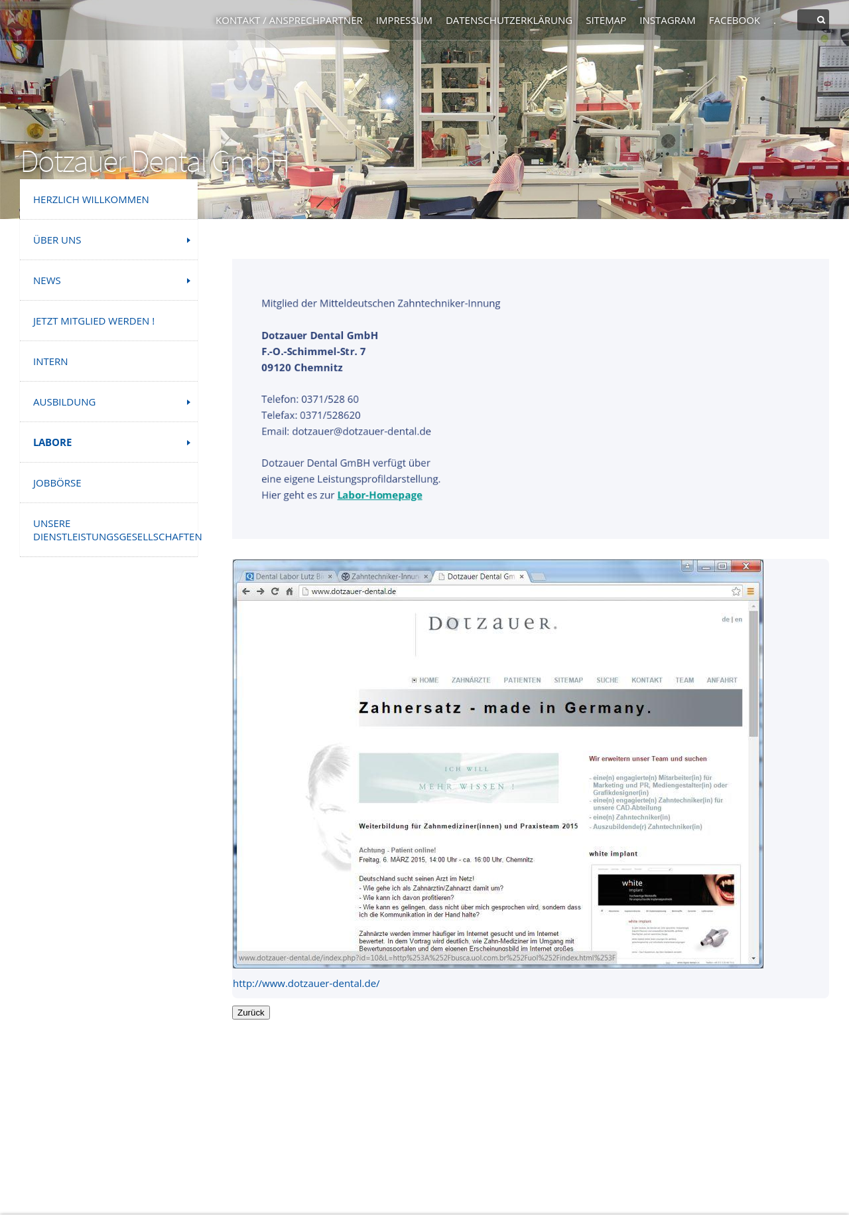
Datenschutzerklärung (509, 20)
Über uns (57, 239)
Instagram (667, 20)
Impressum (404, 20)
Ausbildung (64, 401)
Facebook (734, 20)
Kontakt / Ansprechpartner (289, 20)
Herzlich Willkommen (91, 199)
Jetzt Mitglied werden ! (94, 320)
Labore (52, 442)
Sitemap (606, 20)
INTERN (50, 361)
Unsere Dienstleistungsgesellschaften (115, 529)
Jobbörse (57, 482)
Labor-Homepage (379, 495)
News (47, 280)
